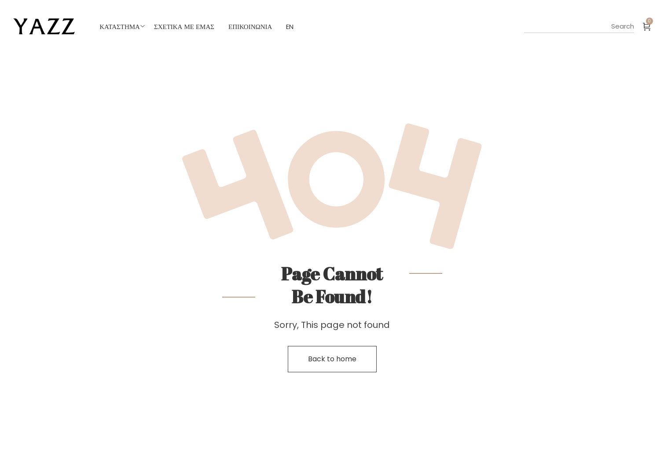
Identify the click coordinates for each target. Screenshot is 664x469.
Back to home (332, 359)
